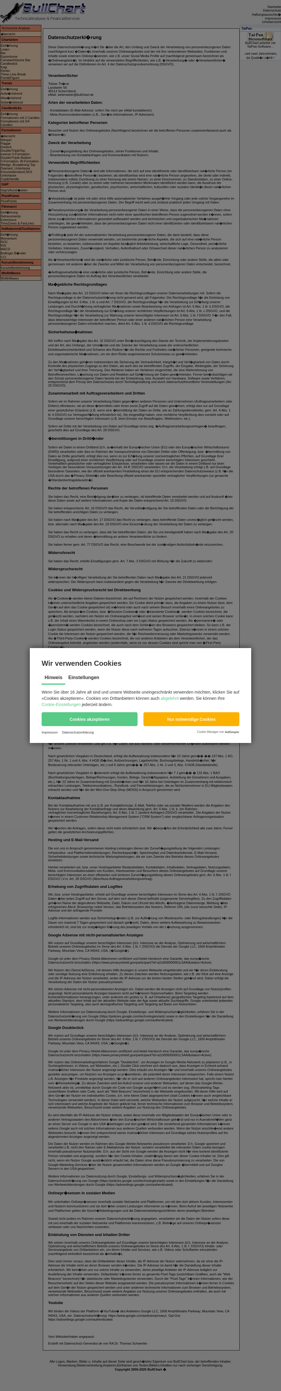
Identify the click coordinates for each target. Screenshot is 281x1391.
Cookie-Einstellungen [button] (61, 704)
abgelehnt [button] (170, 698)
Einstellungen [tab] (83, 677)
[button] (90, 719)
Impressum (50, 732)
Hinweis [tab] (53, 677)
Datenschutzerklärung (78, 732)
